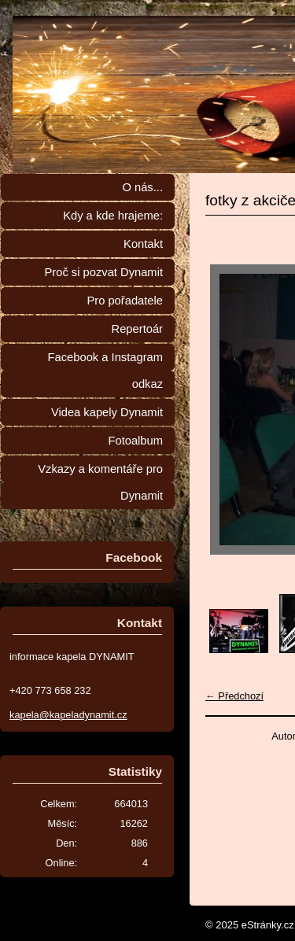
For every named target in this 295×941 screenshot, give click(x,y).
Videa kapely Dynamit (107, 412)
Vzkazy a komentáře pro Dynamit (100, 482)
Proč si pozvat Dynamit (103, 272)
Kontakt (143, 244)
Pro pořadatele (125, 300)
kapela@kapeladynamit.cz (68, 715)
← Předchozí (234, 696)
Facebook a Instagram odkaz (105, 370)
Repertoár (137, 329)
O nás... (142, 187)
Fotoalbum (135, 440)
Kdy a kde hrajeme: (113, 215)
